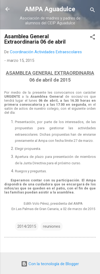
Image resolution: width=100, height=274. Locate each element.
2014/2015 (26, 226)
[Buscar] (92, 11)
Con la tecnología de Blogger (50, 263)
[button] (92, 38)
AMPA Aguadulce (50, 9)
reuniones (51, 226)
